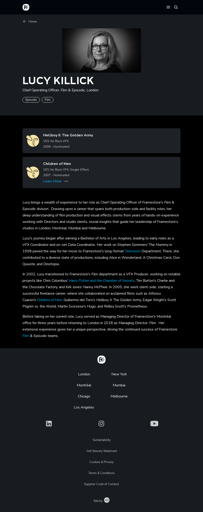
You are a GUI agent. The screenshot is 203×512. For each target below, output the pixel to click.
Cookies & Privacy (101, 462)
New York (119, 374)
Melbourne (119, 396)
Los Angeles (84, 407)
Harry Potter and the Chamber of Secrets (102, 280)
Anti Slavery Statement (101, 451)
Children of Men (49, 299)
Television (133, 251)
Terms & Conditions (101, 473)
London (84, 374)
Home (30, 21)
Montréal (84, 385)
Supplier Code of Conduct (101, 484)
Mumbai (119, 385)
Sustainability (102, 440)
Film (26, 335)
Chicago (84, 396)
